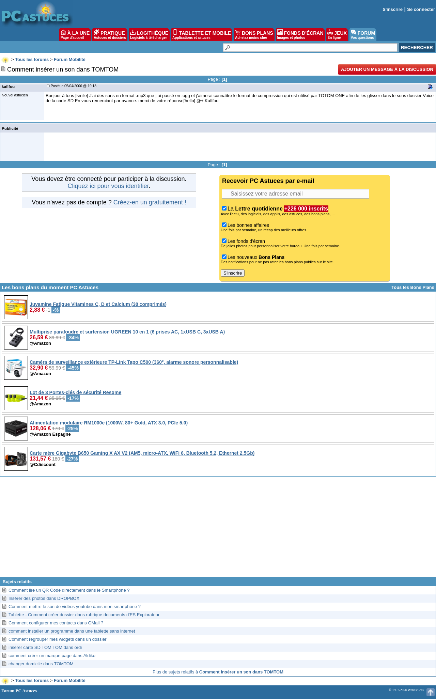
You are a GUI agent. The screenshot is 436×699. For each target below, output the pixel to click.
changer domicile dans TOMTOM (41, 663)
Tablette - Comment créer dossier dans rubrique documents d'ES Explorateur (84, 614)
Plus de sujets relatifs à (218, 671)
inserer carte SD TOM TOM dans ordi (45, 647)
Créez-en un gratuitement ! (149, 202)
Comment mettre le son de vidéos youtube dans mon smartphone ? (75, 606)
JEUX (336, 34)
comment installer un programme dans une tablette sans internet (72, 631)
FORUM (363, 34)
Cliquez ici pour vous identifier (108, 186)
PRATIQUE (110, 34)
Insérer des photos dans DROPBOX (44, 598)
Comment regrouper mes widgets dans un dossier (58, 639)
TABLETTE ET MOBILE (201, 34)
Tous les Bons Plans (412, 287)
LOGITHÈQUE (149, 34)
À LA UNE (75, 34)
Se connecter (421, 9)
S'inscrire (393, 9)
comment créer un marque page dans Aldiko (52, 655)
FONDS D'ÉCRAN (300, 34)
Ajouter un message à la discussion (387, 69)
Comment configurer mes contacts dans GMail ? (56, 622)
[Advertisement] (218, 529)
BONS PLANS (254, 34)
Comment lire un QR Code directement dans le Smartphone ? (69, 590)
